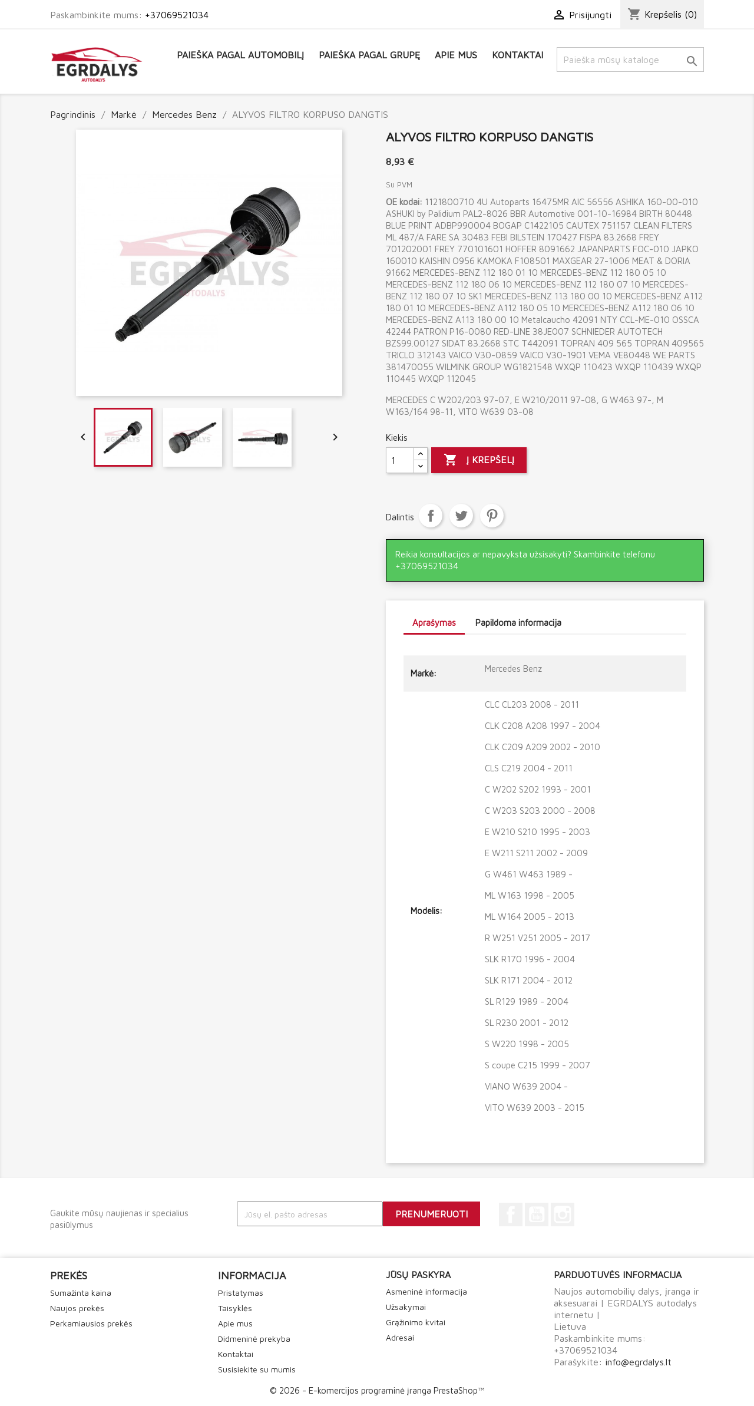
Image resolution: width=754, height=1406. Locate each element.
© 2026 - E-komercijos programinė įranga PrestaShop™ (377, 1390)
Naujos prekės (77, 1308)
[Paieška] (630, 59)
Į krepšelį (479, 460)
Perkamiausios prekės (91, 1323)
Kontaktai (517, 54)
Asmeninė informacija (426, 1291)
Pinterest (492, 515)
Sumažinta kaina (80, 1293)
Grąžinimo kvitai (415, 1322)
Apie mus (456, 54)
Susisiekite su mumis (257, 1369)
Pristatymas (240, 1293)
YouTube (536, 1214)
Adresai (400, 1337)
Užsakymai (406, 1307)
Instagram (562, 1214)
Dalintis (430, 515)
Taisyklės (235, 1308)
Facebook (510, 1214)
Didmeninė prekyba (254, 1339)
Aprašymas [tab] (434, 623)
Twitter (461, 515)
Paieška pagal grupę (369, 54)
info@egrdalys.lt (638, 1362)
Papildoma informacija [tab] (518, 623)
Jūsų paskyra (418, 1274)
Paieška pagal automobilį (240, 54)
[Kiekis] (400, 460)
